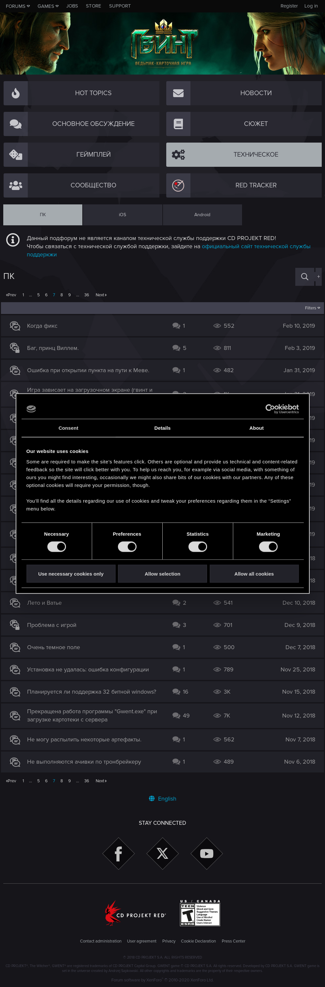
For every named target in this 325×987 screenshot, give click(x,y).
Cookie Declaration (198, 941)
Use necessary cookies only (71, 573)
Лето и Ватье (46, 602)
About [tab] (257, 428)
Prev (12, 295)
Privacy (168, 941)
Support (120, 6)
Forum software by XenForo (162, 980)
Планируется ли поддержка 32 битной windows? (93, 691)
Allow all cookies (254, 573)
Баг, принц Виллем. (55, 348)
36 (86, 295)
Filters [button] (308, 308)
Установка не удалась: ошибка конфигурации (90, 669)
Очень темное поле (55, 647)
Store (93, 6)
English (162, 798)
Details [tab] (162, 428)
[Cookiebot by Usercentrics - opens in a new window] (270, 409)
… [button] (30, 295)
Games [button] (46, 6)
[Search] (304, 277)
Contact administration (101, 941)
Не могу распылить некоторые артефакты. (86, 739)
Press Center (233, 941)
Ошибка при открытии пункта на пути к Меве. (90, 370)
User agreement (141, 941)
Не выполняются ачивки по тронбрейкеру (86, 761)
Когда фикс (44, 325)
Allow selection (162, 573)
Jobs (72, 6)
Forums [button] (15, 6)
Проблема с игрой (54, 625)
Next (100, 295)
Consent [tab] (68, 428)
